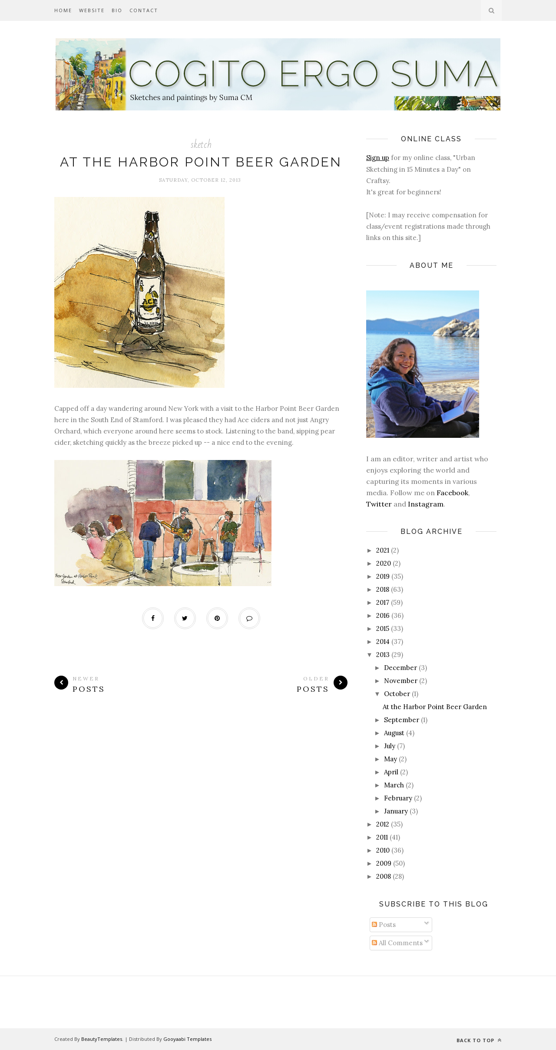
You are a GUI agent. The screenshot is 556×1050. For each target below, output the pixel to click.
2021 (382, 550)
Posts (384, 924)
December (400, 667)
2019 (383, 576)
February (398, 798)
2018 (382, 589)
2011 (382, 837)
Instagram (425, 504)
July (389, 746)
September (401, 720)
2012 (382, 824)
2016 (383, 615)
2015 (382, 628)
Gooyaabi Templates (187, 1039)
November (400, 681)
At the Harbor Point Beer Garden (201, 162)
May (390, 759)
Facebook (452, 492)
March (394, 785)
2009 (383, 863)
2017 (382, 602)
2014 (383, 641)
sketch (201, 144)
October (397, 694)
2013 (383, 654)
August (394, 733)
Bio (117, 10)
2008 (383, 876)
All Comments (397, 943)
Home (63, 10)
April (391, 772)
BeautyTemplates (101, 1039)
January (396, 811)
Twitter (379, 504)
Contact (143, 10)
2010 (383, 850)
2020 (383, 563)
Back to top (479, 1040)
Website (92, 10)
